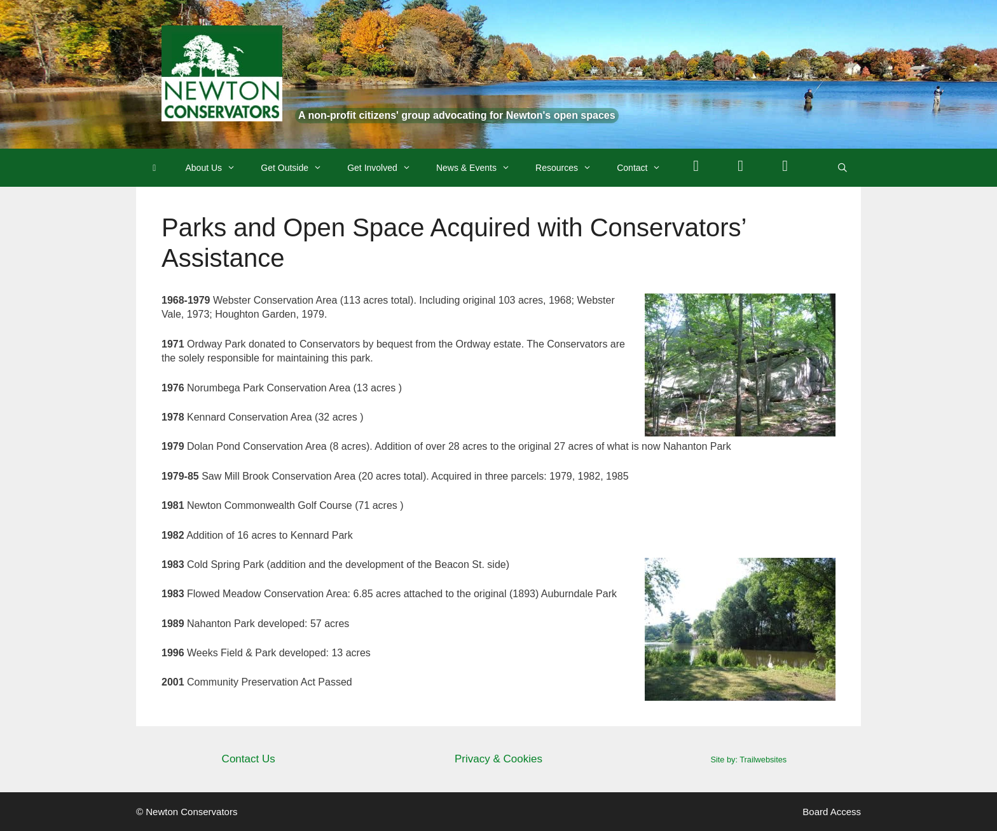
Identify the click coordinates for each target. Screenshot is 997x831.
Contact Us (248, 759)
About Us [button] (217, 168)
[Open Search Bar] (842, 168)
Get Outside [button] (297, 168)
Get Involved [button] (385, 168)
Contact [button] (645, 168)
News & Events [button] (479, 168)
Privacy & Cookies (498, 759)
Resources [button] (569, 168)
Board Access (831, 811)
